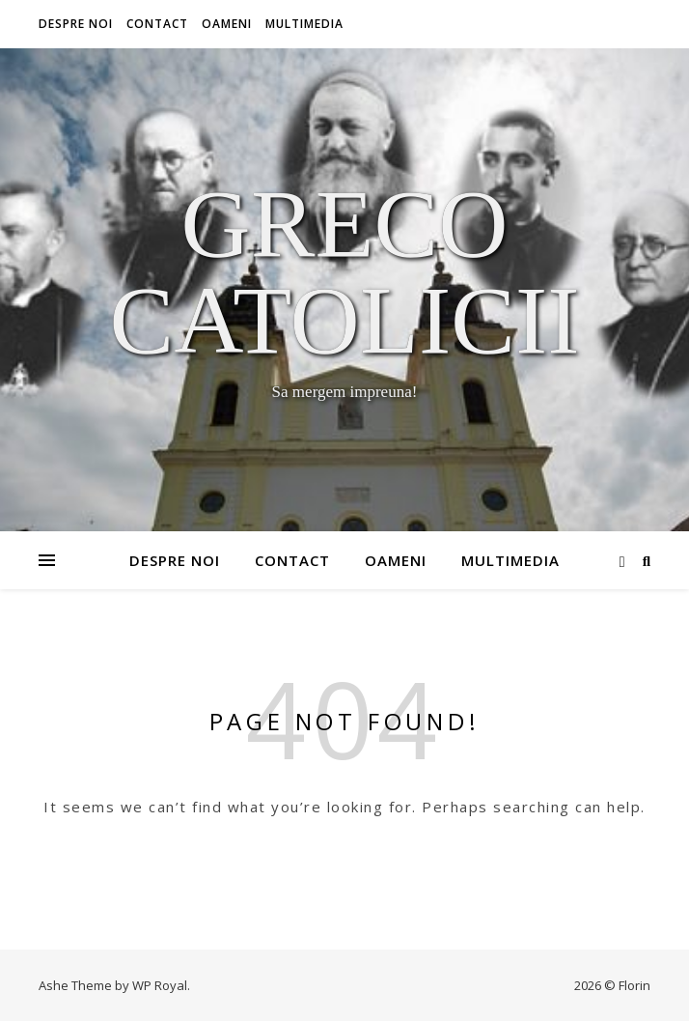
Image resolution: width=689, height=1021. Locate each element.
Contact (157, 23)
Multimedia (304, 23)
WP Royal (159, 985)
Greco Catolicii (344, 272)
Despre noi (76, 23)
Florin (634, 985)
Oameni (227, 23)
